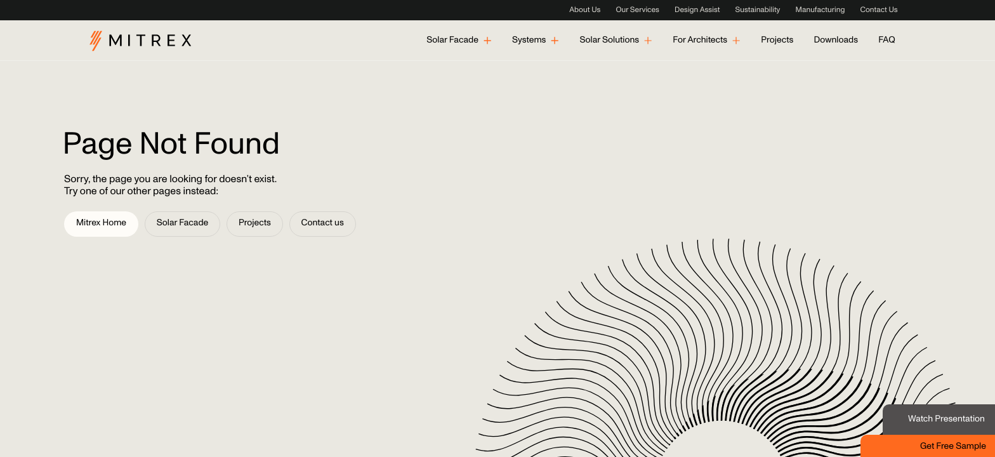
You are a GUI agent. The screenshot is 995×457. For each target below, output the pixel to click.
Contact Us (878, 9)
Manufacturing (820, 9)
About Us (584, 9)
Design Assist (697, 9)
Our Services (637, 9)
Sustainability (758, 9)
